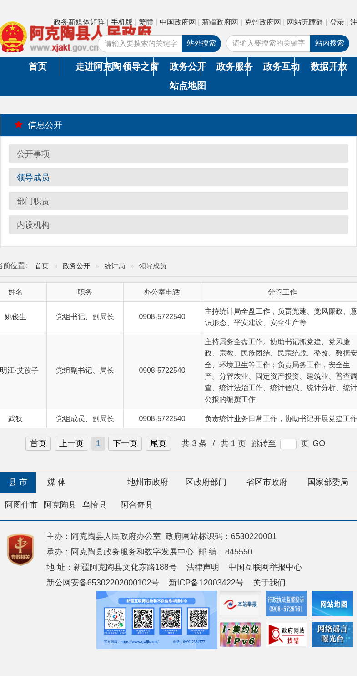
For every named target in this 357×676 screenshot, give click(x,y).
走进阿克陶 (90, 66)
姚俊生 (15, 316)
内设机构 (33, 224)
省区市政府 (266, 482)
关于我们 (269, 582)
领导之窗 (137, 66)
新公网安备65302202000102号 (103, 582)
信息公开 (38, 124)
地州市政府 (147, 482)
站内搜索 (329, 43)
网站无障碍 (305, 22)
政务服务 (231, 66)
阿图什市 (21, 504)
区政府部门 (206, 482)
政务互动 (278, 66)
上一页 (71, 443)
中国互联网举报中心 (265, 567)
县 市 (18, 482)
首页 (38, 66)
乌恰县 (94, 504)
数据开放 (326, 66)
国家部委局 (327, 482)
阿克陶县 (60, 504)
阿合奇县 (137, 504)
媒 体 (56, 482)
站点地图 (185, 86)
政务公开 (185, 66)
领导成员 (33, 177)
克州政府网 (263, 22)
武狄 (15, 418)
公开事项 (33, 153)
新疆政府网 (220, 22)
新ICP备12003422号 (206, 582)
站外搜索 (201, 43)
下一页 (125, 443)
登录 (337, 22)
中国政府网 (178, 22)
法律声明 (202, 567)
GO (318, 443)
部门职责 (33, 201)
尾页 (158, 443)
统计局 (115, 265)
